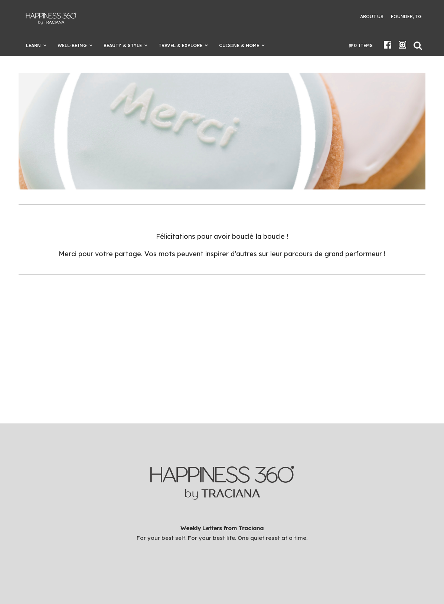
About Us (371, 16)
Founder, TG (406, 16)
